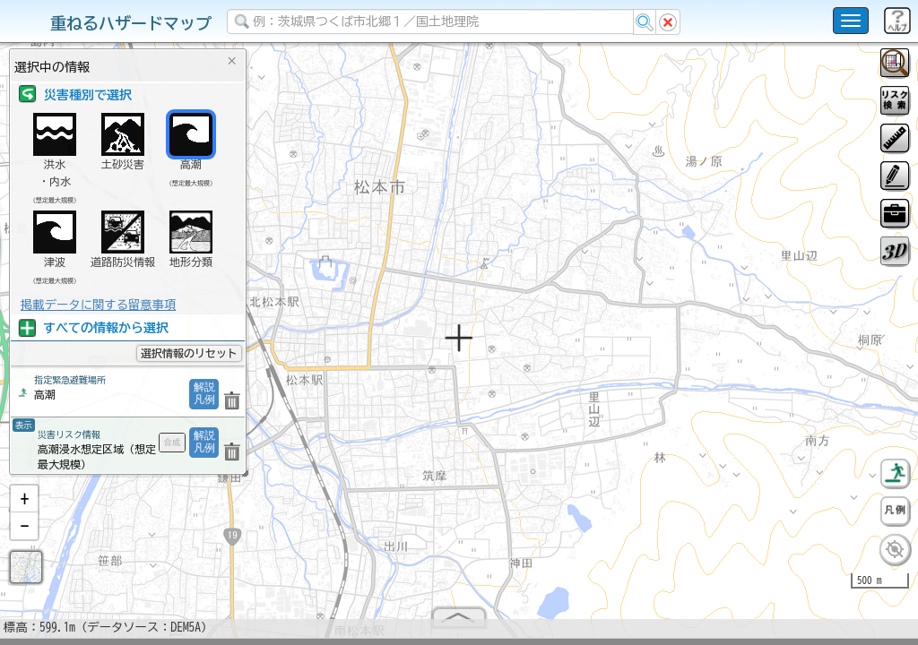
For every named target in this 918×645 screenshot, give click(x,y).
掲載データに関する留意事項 (98, 304)
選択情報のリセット (189, 353)
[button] (24, 506)
